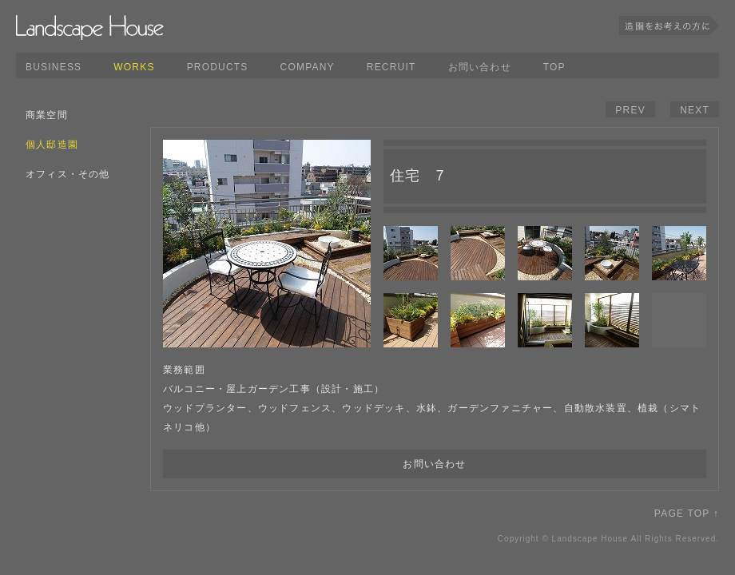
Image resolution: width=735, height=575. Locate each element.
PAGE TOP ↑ (686, 513)
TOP (554, 67)
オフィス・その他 (68, 174)
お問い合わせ (479, 67)
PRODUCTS (217, 67)
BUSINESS (53, 67)
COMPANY (307, 67)
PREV (630, 110)
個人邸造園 (52, 144)
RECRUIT (391, 67)
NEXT (694, 110)
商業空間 (47, 115)
